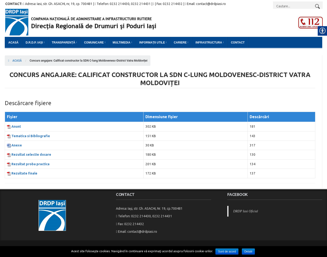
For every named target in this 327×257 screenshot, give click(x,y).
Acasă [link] (13, 42)
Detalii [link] (248, 251)
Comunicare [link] (94, 42)
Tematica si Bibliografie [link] (30, 136)
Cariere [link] (180, 42)
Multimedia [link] (121, 42)
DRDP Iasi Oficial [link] (245, 211)
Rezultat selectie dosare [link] (31, 154)
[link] (164, 22)
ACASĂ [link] (15, 60)
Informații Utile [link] (152, 42)
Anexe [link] (16, 145)
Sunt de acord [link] (227, 251)
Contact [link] (238, 42)
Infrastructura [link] (209, 42)
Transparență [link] (63, 42)
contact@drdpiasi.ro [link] (142, 231)
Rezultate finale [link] (24, 173)
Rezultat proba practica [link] (30, 164)
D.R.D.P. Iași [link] (34, 42)
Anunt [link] (16, 126)
